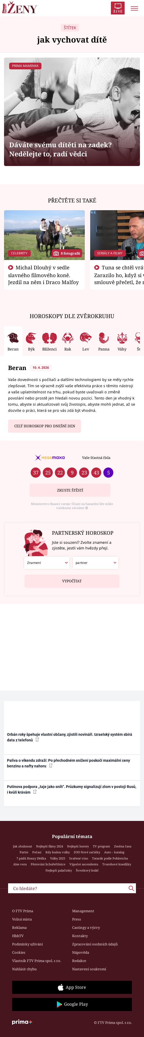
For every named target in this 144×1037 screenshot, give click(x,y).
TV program (101, 846)
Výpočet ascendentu (83, 864)
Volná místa (22, 919)
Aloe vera (20, 864)
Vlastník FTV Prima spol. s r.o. (36, 960)
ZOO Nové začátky (87, 852)
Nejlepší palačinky (58, 870)
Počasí (36, 852)
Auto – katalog (114, 852)
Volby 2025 (57, 858)
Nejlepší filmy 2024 (49, 846)
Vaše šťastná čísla (96, 457)
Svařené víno (78, 858)
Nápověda (80, 952)
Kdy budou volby (57, 852)
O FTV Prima (22, 910)
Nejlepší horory (78, 846)
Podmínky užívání (27, 944)
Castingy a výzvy (86, 927)
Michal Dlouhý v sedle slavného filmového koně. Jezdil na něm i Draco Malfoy (43, 274)
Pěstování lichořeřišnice (48, 864)
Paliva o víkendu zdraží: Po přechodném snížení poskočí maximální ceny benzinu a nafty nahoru (68, 763)
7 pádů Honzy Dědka (31, 858)
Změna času (122, 846)
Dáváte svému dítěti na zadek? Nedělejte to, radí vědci (60, 149)
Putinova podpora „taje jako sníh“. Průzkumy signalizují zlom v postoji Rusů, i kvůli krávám (71, 789)
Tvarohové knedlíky (116, 864)
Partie (24, 852)
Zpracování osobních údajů (95, 944)
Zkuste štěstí (70, 490)
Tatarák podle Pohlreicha (110, 858)
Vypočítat (72, 579)
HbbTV (18, 935)
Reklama (19, 927)
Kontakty (80, 935)
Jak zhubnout (22, 846)
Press (76, 919)
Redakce (79, 960)
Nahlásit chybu (24, 969)
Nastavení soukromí (89, 969)
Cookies (18, 952)
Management (83, 910)
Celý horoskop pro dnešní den (44, 426)
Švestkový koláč (87, 870)
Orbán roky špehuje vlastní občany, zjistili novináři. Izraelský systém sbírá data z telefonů (69, 737)
